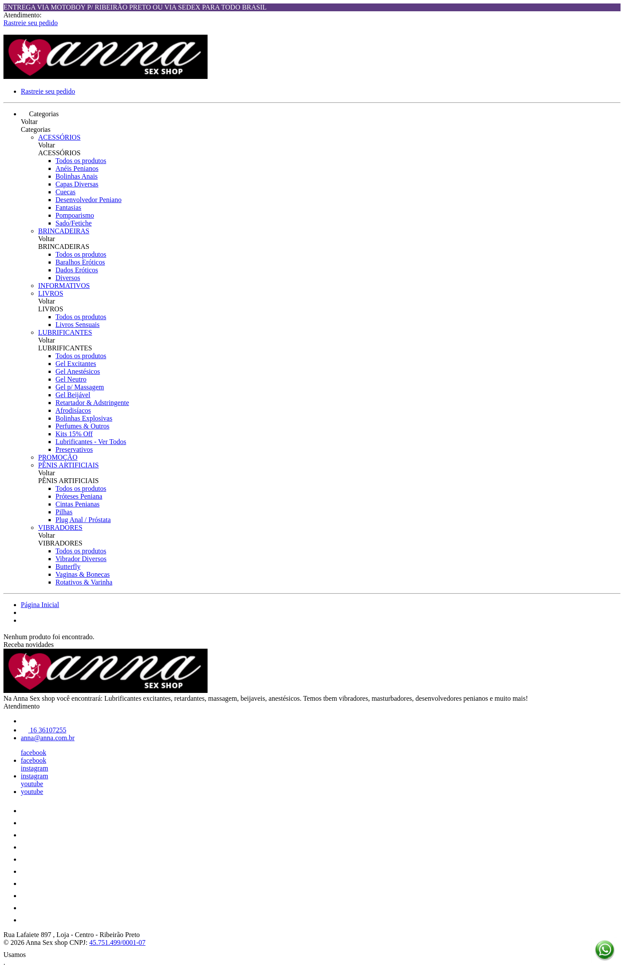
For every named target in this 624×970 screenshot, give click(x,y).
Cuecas (65, 192)
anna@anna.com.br (48, 737)
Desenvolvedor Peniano (88, 199)
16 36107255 (43, 730)
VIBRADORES (60, 527)
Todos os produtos (80, 160)
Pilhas (63, 512)
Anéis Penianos (76, 168)
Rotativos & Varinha (83, 582)
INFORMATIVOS (64, 285)
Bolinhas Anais (76, 176)
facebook (33, 752)
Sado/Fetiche (73, 223)
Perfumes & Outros (82, 426)
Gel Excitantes (75, 363)
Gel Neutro (71, 379)
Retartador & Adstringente (92, 402)
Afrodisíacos (73, 410)
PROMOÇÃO (58, 457)
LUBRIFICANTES (65, 332)
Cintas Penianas (77, 504)
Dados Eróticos (76, 270)
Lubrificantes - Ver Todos (90, 441)
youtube (32, 783)
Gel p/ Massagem (79, 387)
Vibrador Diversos (81, 558)
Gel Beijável (72, 394)
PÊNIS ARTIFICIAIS (68, 465)
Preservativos (74, 449)
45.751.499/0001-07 (117, 942)
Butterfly (68, 566)
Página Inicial (40, 604)
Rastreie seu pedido (30, 22)
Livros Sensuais (77, 324)
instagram (34, 768)
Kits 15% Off (74, 434)
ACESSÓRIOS (59, 137)
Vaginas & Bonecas (82, 574)
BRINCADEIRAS (63, 231)
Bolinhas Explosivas (83, 418)
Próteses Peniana (78, 496)
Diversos (67, 277)
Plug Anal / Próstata (83, 519)
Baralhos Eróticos (80, 262)
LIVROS (50, 293)
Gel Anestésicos (77, 371)
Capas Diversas (76, 184)
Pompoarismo (74, 215)
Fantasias (68, 207)
